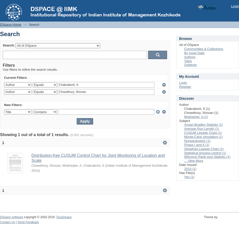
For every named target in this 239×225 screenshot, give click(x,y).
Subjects (190, 65)
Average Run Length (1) (201, 129)
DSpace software (11, 217)
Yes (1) (189, 177)
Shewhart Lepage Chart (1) (204, 149)
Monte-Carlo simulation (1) (203, 137)
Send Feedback (28, 222)
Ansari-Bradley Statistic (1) (203, 125)
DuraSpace (63, 217)
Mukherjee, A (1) (196, 117)
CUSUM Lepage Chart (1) (203, 133)
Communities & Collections (203, 49)
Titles (188, 61)
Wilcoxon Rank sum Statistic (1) (207, 157)
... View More (193, 161)
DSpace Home (10, 25)
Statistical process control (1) (205, 153)
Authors (189, 57)
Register (185, 87)
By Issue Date (194, 53)
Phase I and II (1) (196, 145)
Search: (9, 45)
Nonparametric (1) (197, 141)
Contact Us (7, 222)
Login (235, 6)
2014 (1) (190, 169)
